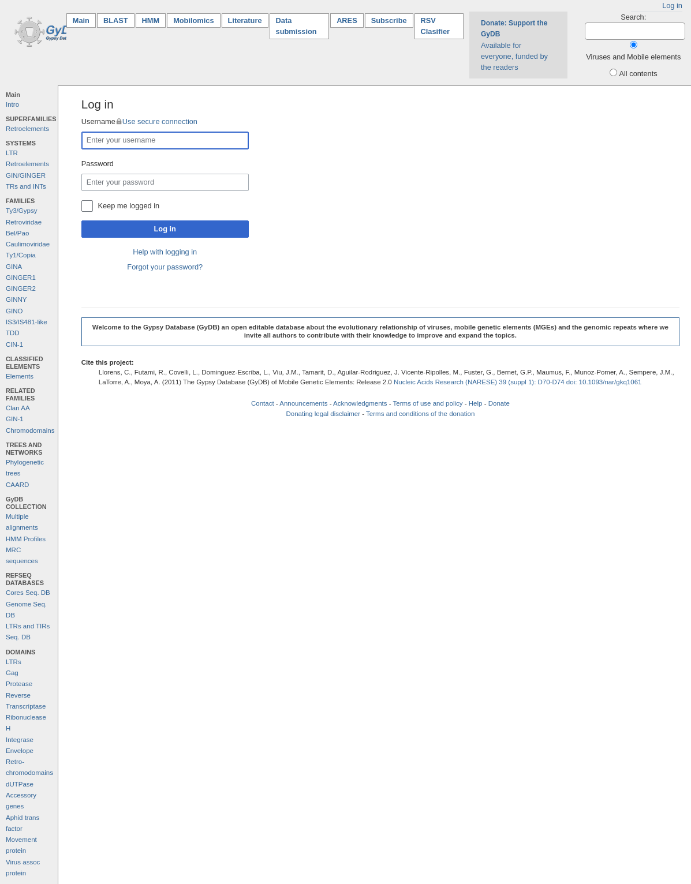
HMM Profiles (26, 538)
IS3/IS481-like (26, 322)
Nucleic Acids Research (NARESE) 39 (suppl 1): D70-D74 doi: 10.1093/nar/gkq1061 (518, 382)
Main (84, 20)
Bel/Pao (17, 233)
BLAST (115, 20)
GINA (14, 266)
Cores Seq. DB (28, 592)
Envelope (19, 750)
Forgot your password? (165, 267)
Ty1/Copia (21, 255)
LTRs (13, 661)
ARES (347, 20)
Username (139, 121)
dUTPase (19, 784)
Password (97, 163)
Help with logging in (165, 252)
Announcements (303, 403)
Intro (12, 104)
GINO (14, 311)
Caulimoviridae (28, 244)
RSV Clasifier (435, 26)
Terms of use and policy (428, 403)
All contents (638, 73)
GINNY (16, 299)
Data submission (296, 26)
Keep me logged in (128, 205)
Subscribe (389, 20)
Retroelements (27, 128)
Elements (19, 376)
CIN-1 (14, 344)
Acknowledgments (360, 403)
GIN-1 (15, 418)
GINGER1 (21, 277)
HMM (151, 20)
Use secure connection (159, 121)
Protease (19, 683)
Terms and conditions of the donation (420, 413)
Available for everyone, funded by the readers (514, 45)
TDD (13, 332)
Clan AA (18, 407)
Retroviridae (24, 222)
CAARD (17, 484)
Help (476, 403)
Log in (672, 5)
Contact (262, 403)
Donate (499, 403)
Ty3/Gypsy (21, 210)
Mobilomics (193, 20)
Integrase (19, 739)
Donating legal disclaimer (323, 413)
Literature (245, 20)
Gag (12, 672)
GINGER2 (21, 288)
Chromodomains (30, 430)
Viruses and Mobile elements (633, 57)
